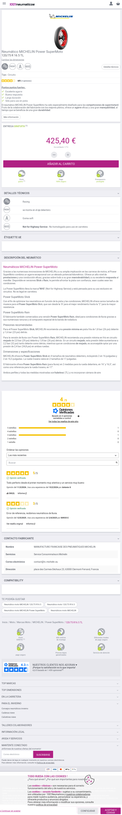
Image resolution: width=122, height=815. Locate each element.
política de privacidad (46, 804)
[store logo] (22, 4)
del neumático (22, 257)
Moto (12, 622)
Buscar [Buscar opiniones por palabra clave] (61, 463)
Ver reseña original (15, 524)
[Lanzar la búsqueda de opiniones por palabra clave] (116, 462)
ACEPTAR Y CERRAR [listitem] (110, 811)
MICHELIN (38, 622)
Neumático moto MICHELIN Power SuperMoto (24, 610)
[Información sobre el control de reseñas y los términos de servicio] (78, 416)
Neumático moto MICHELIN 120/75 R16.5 (22, 604)
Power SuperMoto (54, 622)
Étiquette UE (12, 237)
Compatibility (13, 580)
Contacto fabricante (19, 538)
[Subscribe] (43, 754)
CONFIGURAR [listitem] (88, 811)
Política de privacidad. (46, 763)
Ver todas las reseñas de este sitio (63, 421)
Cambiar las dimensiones (13, 60)
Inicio (5, 622)
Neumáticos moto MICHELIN (63, 610)
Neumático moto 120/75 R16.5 (61, 604)
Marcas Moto (24, 622)
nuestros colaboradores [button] (78, 794)
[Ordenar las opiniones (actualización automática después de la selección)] (63, 455)
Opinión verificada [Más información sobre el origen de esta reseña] (18, 478)
